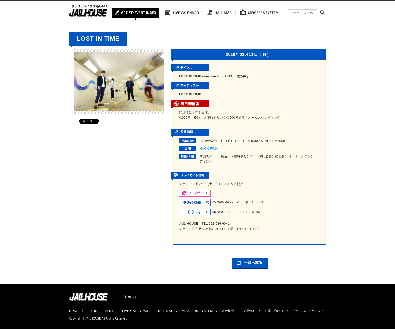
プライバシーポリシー (308, 311)
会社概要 (227, 311)
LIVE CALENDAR (135, 311)
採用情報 (249, 311)
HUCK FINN (209, 148)
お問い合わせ (274, 311)
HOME (74, 311)
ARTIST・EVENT (100, 311)
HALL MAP (165, 311)
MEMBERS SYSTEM (197, 311)
